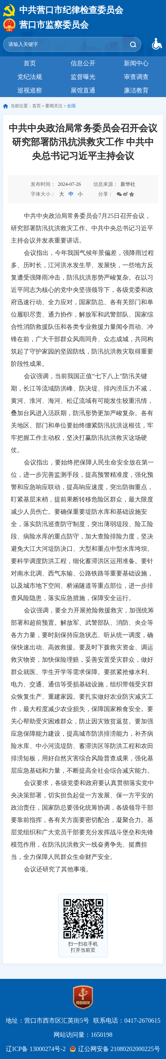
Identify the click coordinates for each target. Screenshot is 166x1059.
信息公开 (83, 63)
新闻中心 (136, 63)
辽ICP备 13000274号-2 (36, 1048)
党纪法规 (29, 76)
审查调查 (136, 76)
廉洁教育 (136, 90)
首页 (30, 63)
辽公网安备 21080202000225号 (119, 1048)
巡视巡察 (29, 90)
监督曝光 (83, 76)
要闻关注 (54, 106)
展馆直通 (83, 90)
